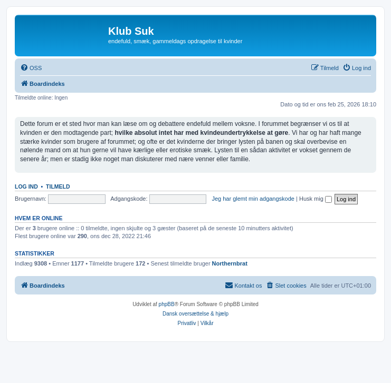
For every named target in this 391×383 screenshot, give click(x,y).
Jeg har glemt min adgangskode (253, 198)
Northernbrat (229, 263)
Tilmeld (58, 186)
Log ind (26, 186)
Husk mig (315, 198)
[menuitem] (31, 68)
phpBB (167, 304)
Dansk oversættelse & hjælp (195, 314)
